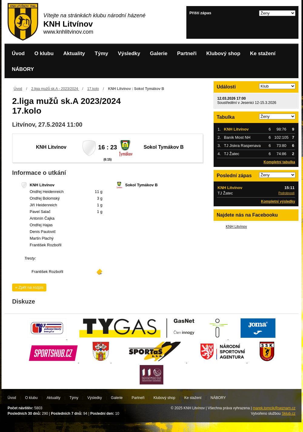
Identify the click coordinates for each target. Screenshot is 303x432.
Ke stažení (262, 53)
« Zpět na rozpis (29, 287)
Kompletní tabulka (279, 162)
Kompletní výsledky (278, 201)
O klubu (44, 53)
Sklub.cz (288, 413)
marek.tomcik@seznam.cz (274, 408)
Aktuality (74, 53)
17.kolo (93, 89)
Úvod (18, 53)
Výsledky (129, 53)
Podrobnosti (286, 193)
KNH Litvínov (236, 226)
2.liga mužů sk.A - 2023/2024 (55, 89)
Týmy (101, 53)
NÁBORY (23, 69)
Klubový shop (223, 53)
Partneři (186, 53)
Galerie (159, 53)
